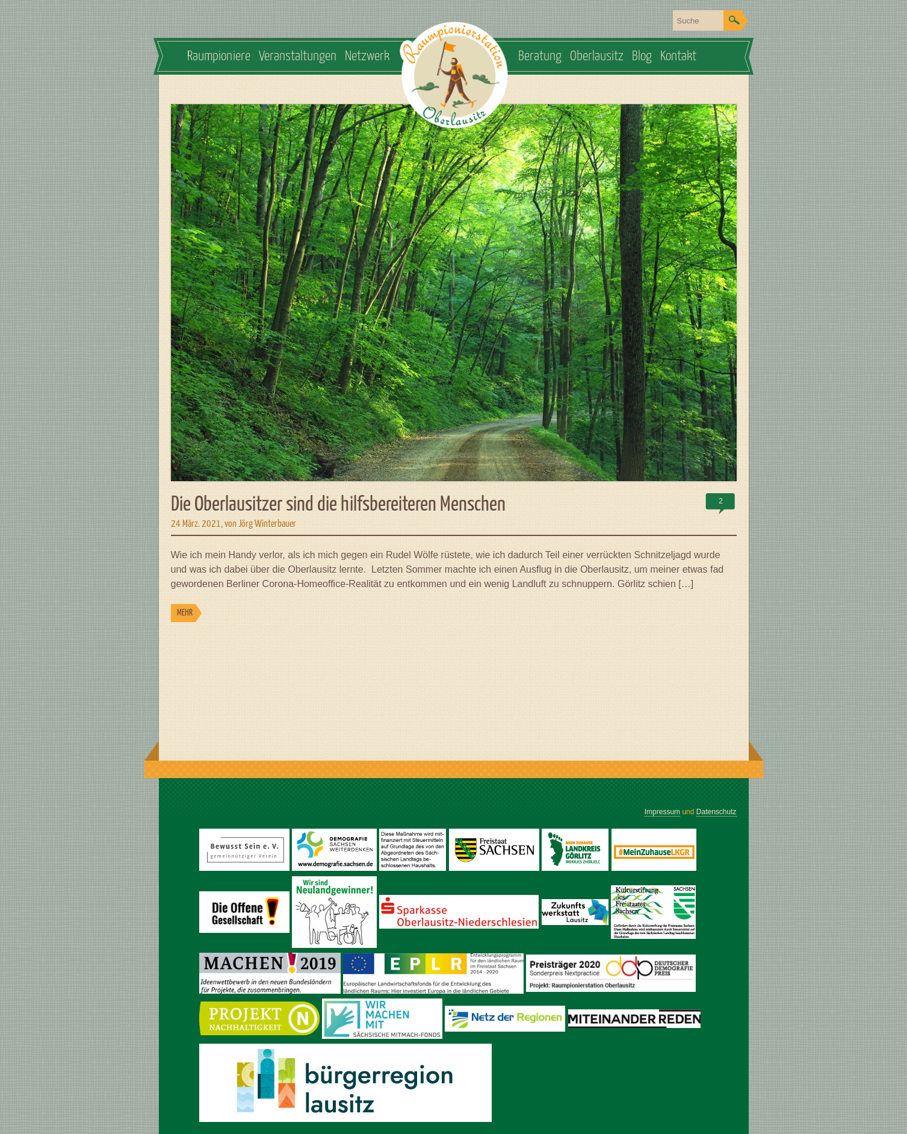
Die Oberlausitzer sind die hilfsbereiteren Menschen (338, 505)
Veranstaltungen (297, 56)
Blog (642, 56)
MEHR (185, 612)
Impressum (662, 812)
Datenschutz (716, 812)
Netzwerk (367, 56)
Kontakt (678, 56)
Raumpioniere (218, 56)
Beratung (540, 56)
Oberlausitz (597, 56)
